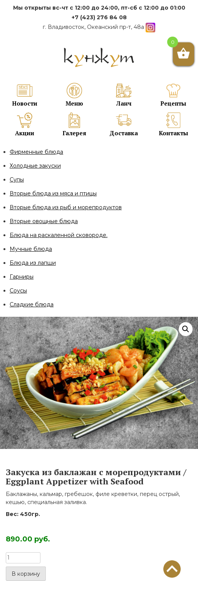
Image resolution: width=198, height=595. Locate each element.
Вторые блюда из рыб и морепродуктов (66, 207)
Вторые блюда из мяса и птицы (53, 193)
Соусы (18, 290)
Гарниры (22, 276)
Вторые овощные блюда (44, 221)
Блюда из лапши (33, 262)
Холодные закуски (35, 165)
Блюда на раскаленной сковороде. (58, 235)
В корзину (26, 573)
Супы (17, 179)
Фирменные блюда (36, 151)
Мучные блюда (31, 248)
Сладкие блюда (32, 304)
